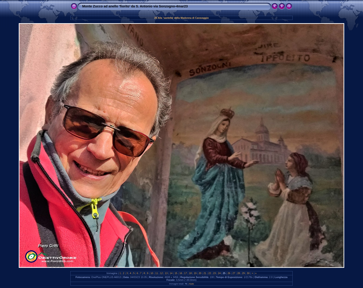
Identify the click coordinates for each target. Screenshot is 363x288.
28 (238, 273)
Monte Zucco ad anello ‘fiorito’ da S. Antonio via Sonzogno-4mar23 (135, 6)
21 (205, 273)
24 (219, 273)
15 (176, 273)
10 (152, 273)
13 (166, 273)
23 (214, 273)
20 (200, 273)
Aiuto (191, 283)
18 (190, 273)
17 (185, 273)
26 (229, 273)
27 (234, 273)
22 (210, 273)
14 (171, 273)
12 (161, 273)
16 (181, 273)
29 (243, 273)
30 (248, 273)
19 (195, 273)
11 (156, 273)
